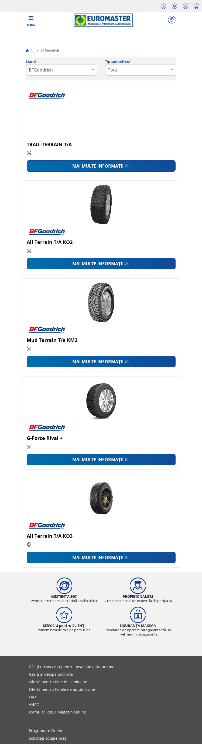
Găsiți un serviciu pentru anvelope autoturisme (71, 666)
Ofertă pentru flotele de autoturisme (62, 689)
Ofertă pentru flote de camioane (58, 681)
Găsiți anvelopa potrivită (51, 674)
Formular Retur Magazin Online (57, 712)
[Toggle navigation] (31, 20)
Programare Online (46, 730)
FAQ (32, 696)
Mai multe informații (98, 166)
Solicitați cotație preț (47, 738)
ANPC (34, 704)
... (34, 50)
